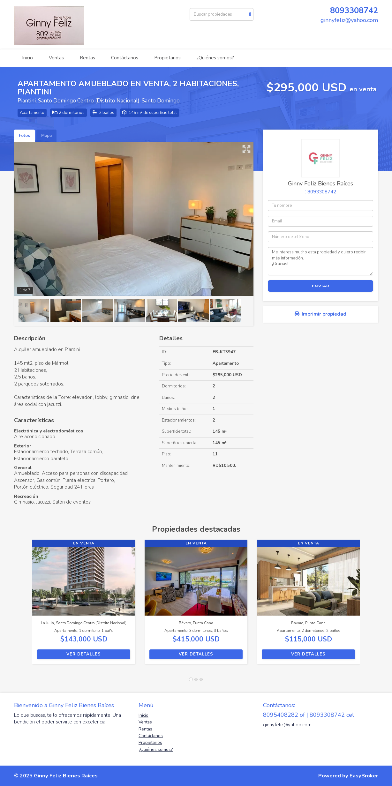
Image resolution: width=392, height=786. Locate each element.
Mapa (46, 135)
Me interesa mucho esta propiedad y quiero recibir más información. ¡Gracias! (320, 261)
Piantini (27, 100)
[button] (23, 605)
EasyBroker (364, 775)
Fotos (24, 135)
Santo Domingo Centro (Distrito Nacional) (88, 100)
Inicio (27, 58)
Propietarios (167, 58)
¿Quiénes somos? (215, 58)
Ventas (56, 58)
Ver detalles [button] (83, 654)
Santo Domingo (161, 100)
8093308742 (354, 10)
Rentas (87, 58)
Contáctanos (124, 58)
